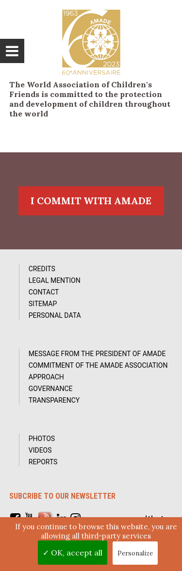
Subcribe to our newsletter (62, 496)
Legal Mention (55, 280)
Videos (40, 450)
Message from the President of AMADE (97, 354)
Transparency (54, 400)
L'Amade (91, 42)
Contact (44, 292)
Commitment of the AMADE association (98, 365)
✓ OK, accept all (72, 552)
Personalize (135, 553)
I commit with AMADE (91, 201)
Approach (46, 377)
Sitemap (43, 304)
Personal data (55, 315)
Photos (42, 438)
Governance (51, 388)
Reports (43, 462)
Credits (42, 269)
